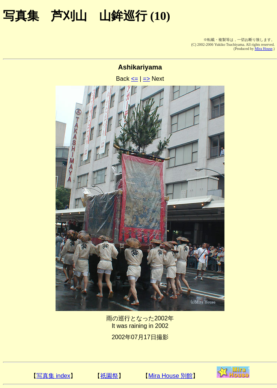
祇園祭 (109, 376)
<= (134, 78)
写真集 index (53, 376)
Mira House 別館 (170, 376)
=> (146, 78)
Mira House (263, 49)
